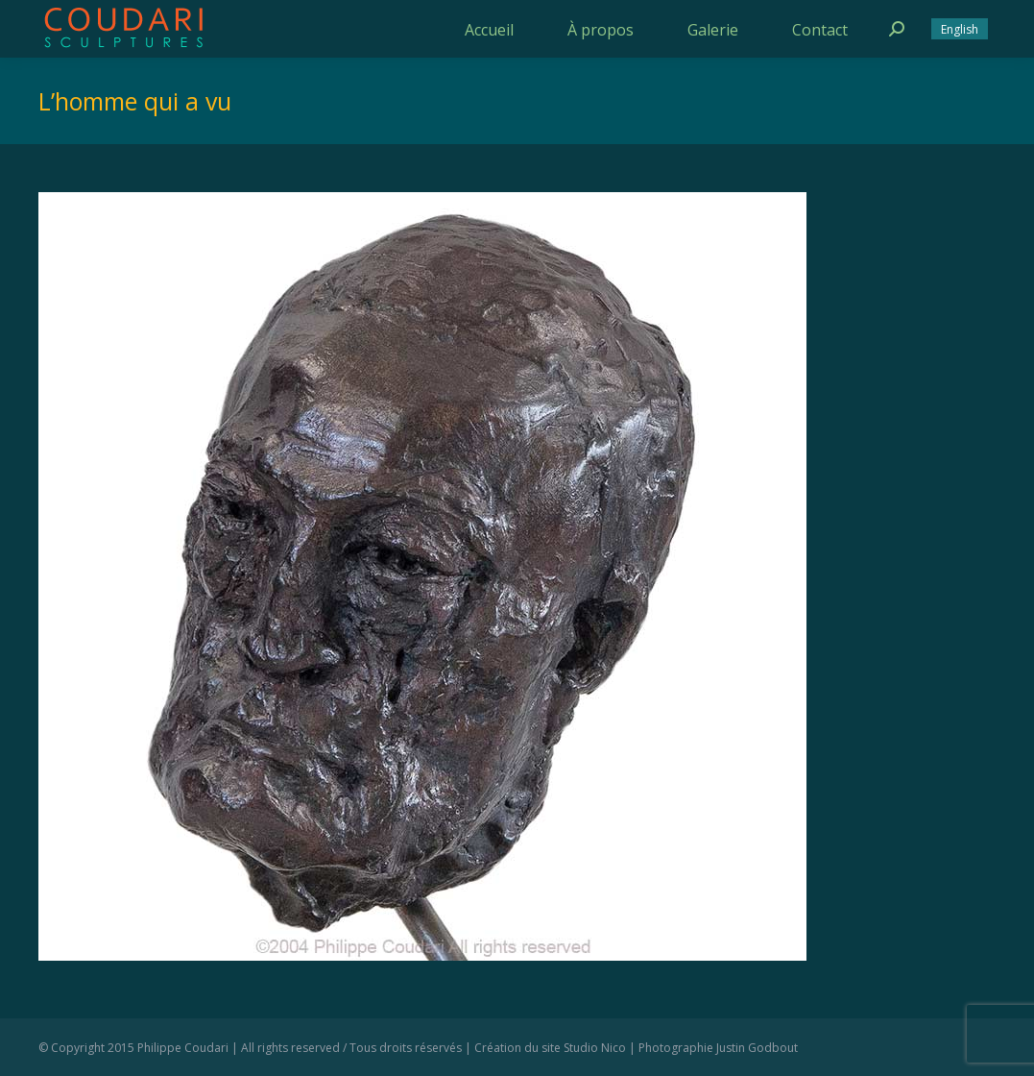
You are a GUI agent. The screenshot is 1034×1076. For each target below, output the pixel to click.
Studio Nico (595, 1047)
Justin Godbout (757, 1047)
